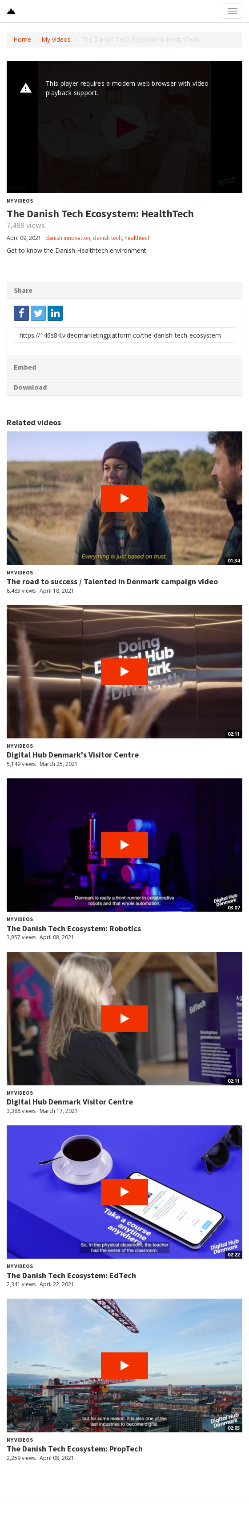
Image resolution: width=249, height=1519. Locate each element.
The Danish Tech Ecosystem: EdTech (71, 1275)
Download (30, 387)
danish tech (107, 238)
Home (22, 39)
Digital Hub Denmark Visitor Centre (70, 1101)
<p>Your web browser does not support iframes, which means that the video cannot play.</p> (124, 127)
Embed (25, 367)
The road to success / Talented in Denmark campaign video (112, 581)
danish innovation (67, 238)
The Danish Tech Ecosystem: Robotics (74, 928)
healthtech (137, 238)
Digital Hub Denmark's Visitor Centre (73, 755)
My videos (56, 39)
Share (23, 290)
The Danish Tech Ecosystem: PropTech (75, 1448)
